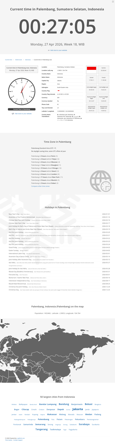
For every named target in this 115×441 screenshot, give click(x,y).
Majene (42, 414)
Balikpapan (23, 404)
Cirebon (41, 410)
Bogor (16, 409)
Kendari (27, 415)
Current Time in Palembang (21, 109)
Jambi (87, 409)
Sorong (65, 424)
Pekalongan (69, 419)
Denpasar (51, 409)
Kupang (35, 414)
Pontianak (17, 424)
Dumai (68, 409)
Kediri (20, 414)
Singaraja (58, 424)
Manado (71, 414)
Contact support (17, 440)
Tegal (64, 430)
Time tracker (8, 440)
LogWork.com (21, 438)
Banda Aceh (33, 404)
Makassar (52, 414)
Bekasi (88, 404)
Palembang (43, 419)
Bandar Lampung (47, 404)
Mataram (80, 415)
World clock (18, 59)
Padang (98, 414)
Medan (88, 414)
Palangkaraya (32, 419)
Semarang (40, 424)
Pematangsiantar (93, 419)
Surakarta (95, 424)
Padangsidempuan (19, 419)
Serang (50, 424)
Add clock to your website (58, 50)
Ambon (14, 404)
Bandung (64, 404)
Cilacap (25, 409)
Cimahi (34, 409)
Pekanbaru (80, 419)
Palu (52, 419)
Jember (14, 415)
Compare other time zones (40, 186)
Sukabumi (73, 425)
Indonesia (28, 59)
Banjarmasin (76, 404)
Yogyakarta (73, 429)
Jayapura (95, 409)
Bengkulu (98, 404)
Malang (62, 414)
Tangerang (41, 429)
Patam (60, 419)
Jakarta (77, 409)
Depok (60, 409)
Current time (8, 59)
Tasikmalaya (55, 429)
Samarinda (28, 424)
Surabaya (84, 424)
